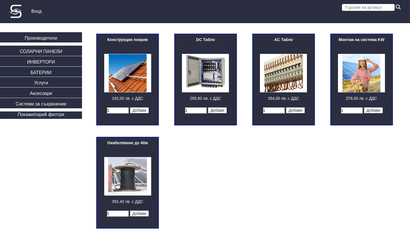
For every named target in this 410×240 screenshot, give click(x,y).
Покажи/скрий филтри (41, 114)
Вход (36, 11)
